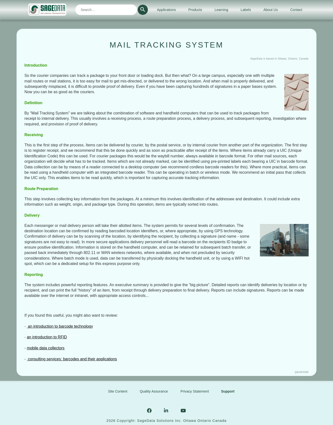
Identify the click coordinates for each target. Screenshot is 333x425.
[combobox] (106, 9)
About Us (270, 10)
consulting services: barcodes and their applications (72, 359)
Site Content (117, 391)
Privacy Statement (195, 391)
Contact (296, 10)
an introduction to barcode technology (60, 326)
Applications (166, 10)
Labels (246, 10)
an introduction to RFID (47, 337)
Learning (221, 10)
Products (195, 10)
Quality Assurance (154, 391)
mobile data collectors (46, 348)
